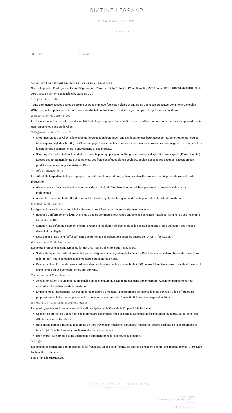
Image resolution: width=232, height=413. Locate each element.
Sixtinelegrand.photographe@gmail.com (175, 399)
